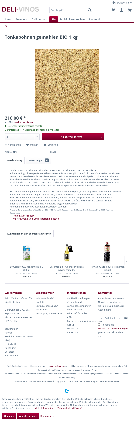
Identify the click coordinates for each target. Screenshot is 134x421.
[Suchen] (89, 10)
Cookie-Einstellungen (78, 298)
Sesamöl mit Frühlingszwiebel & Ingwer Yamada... (67, 268)
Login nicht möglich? (47, 305)
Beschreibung (14, 160)
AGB (69, 317)
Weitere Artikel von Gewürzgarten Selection (34, 218)
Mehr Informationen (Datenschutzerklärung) (58, 408)
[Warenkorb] (129, 10)
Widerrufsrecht (75, 309)
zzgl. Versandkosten (24, 122)
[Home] (7, 19)
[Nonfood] (94, 19)
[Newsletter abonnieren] (126, 318)
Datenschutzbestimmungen (113, 328)
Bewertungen (39, 160)
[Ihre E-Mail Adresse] (110, 318)
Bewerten (51, 144)
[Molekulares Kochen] (72, 19)
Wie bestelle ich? (45, 298)
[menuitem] (71, 10)
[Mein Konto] (121, 10)
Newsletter (42, 309)
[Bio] (53, 19)
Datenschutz (73, 328)
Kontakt (40, 302)
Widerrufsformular (77, 313)
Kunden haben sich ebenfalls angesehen (29, 233)
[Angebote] (21, 19)
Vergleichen (13, 144)
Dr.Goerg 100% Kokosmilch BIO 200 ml (26, 268)
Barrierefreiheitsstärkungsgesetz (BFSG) (82, 322)
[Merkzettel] (113, 10)
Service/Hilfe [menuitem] (121, 2)
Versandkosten (57, 366)
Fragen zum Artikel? (22, 215)
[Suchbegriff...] (71, 10)
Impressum (73, 332)
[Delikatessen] (39, 19)
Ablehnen (8, 415)
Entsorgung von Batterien (49, 313)
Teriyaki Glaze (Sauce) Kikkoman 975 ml (107, 268)
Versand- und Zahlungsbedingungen (79, 304)
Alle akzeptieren (28, 415)
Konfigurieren (47, 415)
